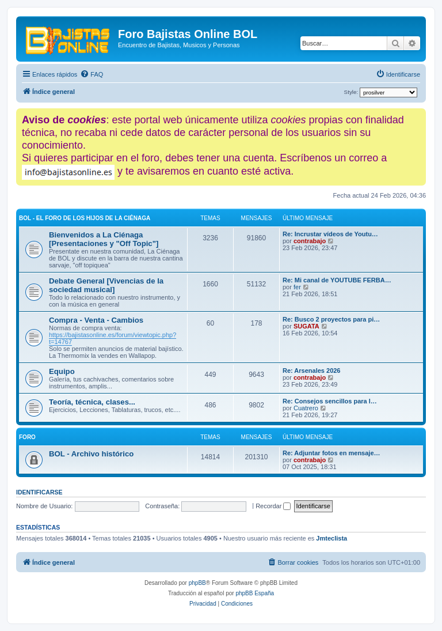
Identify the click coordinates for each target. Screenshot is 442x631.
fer (297, 287)
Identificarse (39, 492)
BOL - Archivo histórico (91, 453)
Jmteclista (331, 538)
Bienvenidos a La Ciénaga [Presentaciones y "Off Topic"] (103, 239)
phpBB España (254, 593)
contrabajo (310, 240)
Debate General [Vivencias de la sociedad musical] (106, 285)
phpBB (197, 583)
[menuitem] (91, 74)
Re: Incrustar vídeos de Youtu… (330, 234)
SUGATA (306, 326)
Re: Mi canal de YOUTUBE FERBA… (337, 280)
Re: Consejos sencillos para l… (330, 401)
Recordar (273, 505)
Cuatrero (306, 408)
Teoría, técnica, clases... (92, 402)
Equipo (62, 371)
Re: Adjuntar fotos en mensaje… (331, 452)
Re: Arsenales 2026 (312, 370)
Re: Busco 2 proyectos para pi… (331, 319)
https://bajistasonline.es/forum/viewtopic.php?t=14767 (112, 338)
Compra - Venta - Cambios (96, 320)
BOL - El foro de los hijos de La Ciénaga (84, 218)
